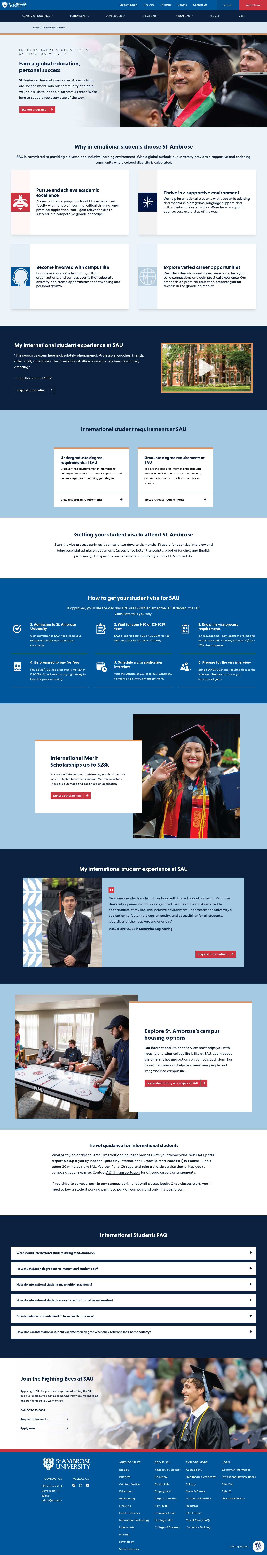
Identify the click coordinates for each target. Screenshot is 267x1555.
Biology (124, 1470)
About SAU (184, 16)
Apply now (27, 1428)
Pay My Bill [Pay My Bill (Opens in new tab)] (162, 1506)
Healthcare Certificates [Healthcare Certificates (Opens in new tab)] (201, 1477)
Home (36, 28)
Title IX (226, 1491)
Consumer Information (236, 1470)
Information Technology (134, 1520)
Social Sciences (129, 1549)
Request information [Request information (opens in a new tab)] (34, 1419)
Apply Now (253, 5)
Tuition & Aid (79, 16)
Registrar (192, 1506)
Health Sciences (129, 1513)
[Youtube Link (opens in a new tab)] (87, 1486)
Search (227, 5)
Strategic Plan (164, 1520)
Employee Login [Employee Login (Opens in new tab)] (165, 1513)
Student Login (128, 5)
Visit (242, 16)
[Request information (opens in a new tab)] (34, 390)
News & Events (195, 1491)
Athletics (166, 5)
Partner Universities (198, 1498)
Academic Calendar (167, 1470)
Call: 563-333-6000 (32, 1410)
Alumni (216, 16)
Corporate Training (198, 1527)
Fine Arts (148, 5)
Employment (163, 1491)
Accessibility (194, 1470)
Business (124, 1477)
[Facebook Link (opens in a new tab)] (74, 1487)
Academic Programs (37, 16)
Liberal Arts (126, 1527)
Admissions (115, 16)
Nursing (124, 1534)
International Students (54, 28)
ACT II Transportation (123, 1172)
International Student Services (127, 1155)
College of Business (167, 1527)
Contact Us (200, 5)
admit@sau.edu (52, 1500)
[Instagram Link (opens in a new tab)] (80, 1487)
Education (125, 1491)
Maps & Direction (166, 1498)
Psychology (126, 1542)
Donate (182, 5)
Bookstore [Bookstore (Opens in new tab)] (161, 1477)
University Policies (233, 1498)
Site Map (227, 1484)
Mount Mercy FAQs (198, 1520)
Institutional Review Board (239, 1477)
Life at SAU (150, 16)
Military (191, 1484)
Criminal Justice (129, 1484)
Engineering (127, 1498)
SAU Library (194, 1513)
